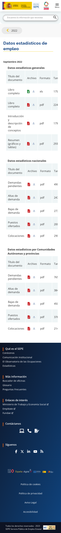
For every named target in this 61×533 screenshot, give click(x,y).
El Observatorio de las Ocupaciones (22, 361)
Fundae (7, 413)
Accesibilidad (30, 511)
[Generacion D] (30, 471)
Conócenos (8, 352)
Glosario (7, 385)
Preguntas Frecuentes (14, 389)
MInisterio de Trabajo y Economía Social (24, 404)
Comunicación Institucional (17, 357)
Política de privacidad (30, 493)
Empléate (8, 408)
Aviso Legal (31, 502)
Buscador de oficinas (14, 380)
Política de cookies (31, 484)
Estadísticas (9, 365)
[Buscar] (30, 18)
